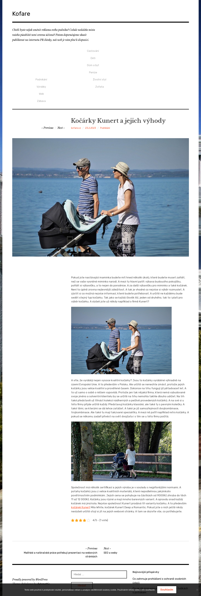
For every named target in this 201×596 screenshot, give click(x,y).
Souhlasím (166, 589)
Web (99, 60)
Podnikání (99, 50)
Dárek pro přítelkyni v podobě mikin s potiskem (155, 581)
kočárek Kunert (80, 473)
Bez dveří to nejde (144, 573)
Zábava (99, 65)
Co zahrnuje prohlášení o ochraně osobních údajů (159, 546)
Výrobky (99, 55)
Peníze (41, 65)
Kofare (23, 13)
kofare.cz (76, 93)
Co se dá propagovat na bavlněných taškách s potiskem (160, 556)
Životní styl (158, 50)
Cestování (41, 50)
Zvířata (158, 55)
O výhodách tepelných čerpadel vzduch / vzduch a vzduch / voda (158, 565)
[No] (197, 589)
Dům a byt (41, 60)
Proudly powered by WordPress (30, 545)
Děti (41, 55)
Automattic (43, 549)
